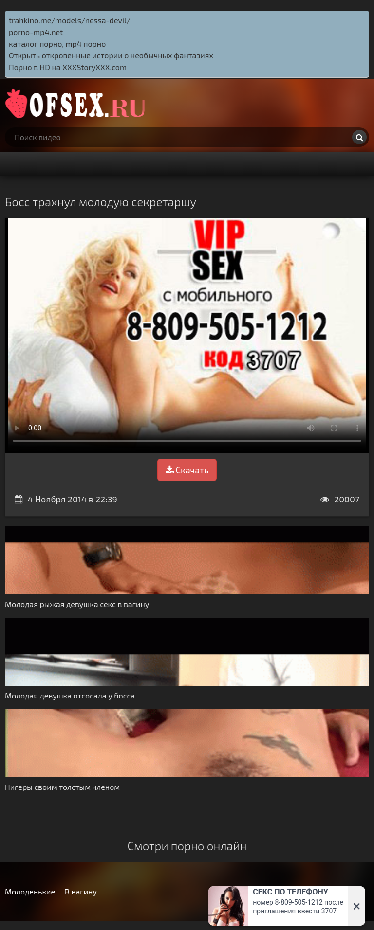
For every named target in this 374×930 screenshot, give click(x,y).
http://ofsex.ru (78, 103)
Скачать (187, 470)
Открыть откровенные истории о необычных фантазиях (111, 55)
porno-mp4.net (36, 31)
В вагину (81, 891)
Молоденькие (30, 891)
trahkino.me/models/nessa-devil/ (70, 20)
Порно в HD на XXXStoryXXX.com (68, 67)
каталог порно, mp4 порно (57, 43)
